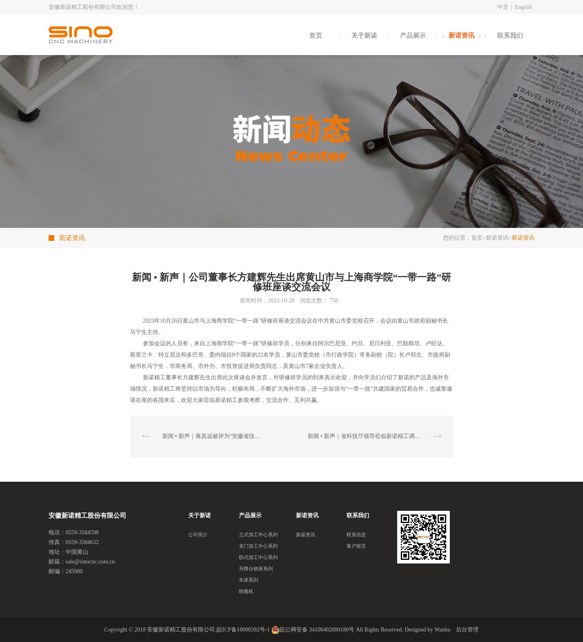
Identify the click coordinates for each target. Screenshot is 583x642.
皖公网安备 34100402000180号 (313, 630)
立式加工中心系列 (258, 535)
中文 (503, 7)
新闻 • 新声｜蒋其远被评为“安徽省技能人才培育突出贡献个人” (214, 436)
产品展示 (413, 35)
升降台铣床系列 (256, 569)
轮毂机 (246, 591)
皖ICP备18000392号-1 (243, 630)
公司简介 (198, 535)
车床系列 (248, 580)
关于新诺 (364, 35)
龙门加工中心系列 (258, 546)
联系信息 (356, 535)
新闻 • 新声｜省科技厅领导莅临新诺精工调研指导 (366, 436)
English (523, 7)
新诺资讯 (461, 35)
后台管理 (467, 630)
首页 (315, 35)
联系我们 (510, 35)
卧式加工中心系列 (258, 557)
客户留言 (356, 546)
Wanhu (442, 630)
